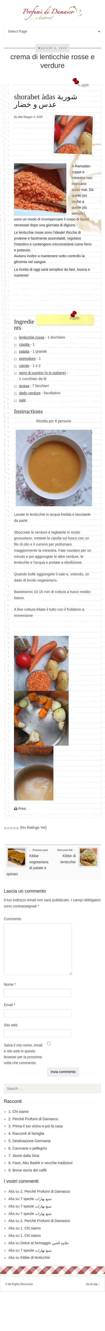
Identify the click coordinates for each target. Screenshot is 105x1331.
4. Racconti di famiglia (26, 1133)
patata (24, 352)
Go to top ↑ (93, 1284)
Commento (12, 919)
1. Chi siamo (18, 1112)
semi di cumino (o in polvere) (42, 373)
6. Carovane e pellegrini (27, 1148)
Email (9, 1005)
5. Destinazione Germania (29, 1141)
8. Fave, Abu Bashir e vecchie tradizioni (40, 1163)
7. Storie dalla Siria (23, 1156)
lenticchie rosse (31, 337)
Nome (10, 984)
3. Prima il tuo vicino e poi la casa (35, 1126)
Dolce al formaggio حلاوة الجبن (44, 1243)
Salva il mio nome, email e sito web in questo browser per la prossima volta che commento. (23, 1054)
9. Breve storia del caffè (27, 1170)
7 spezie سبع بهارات (36, 1199)
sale (22, 400)
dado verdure (30, 393)
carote (24, 366)
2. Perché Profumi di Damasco (33, 1119)
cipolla (25, 344)
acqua (24, 386)
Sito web (11, 1025)
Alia (20, 116)
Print (20, 809)
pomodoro (27, 358)
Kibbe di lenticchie (66, 856)
